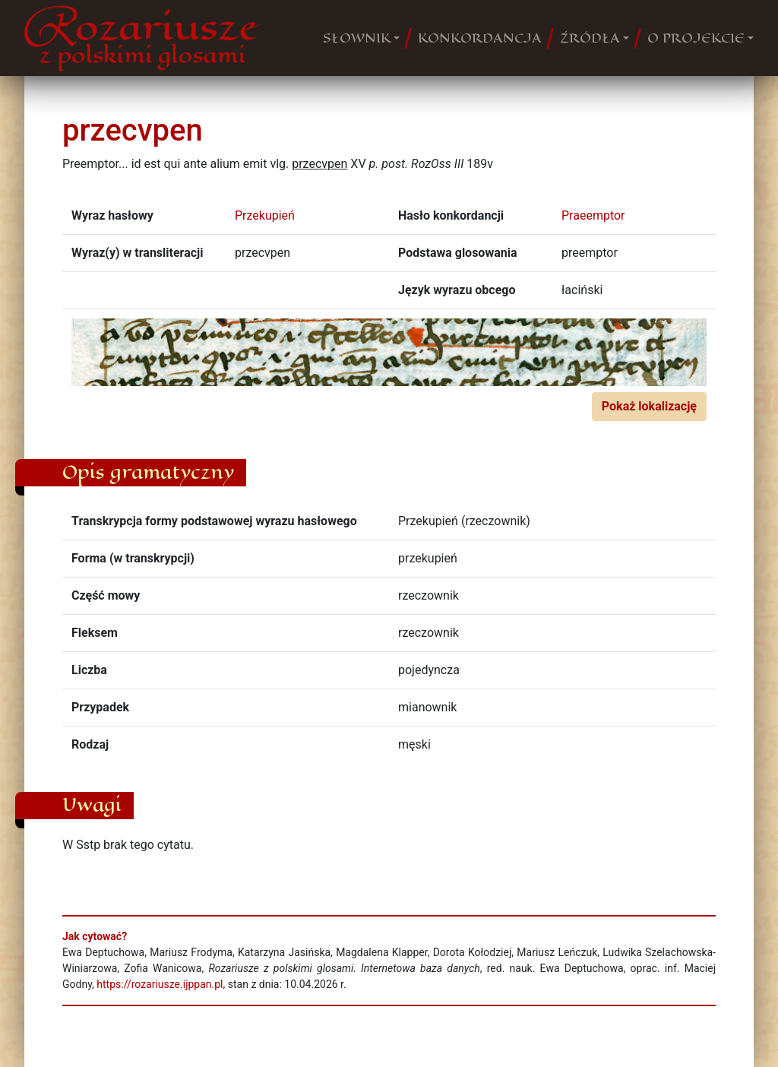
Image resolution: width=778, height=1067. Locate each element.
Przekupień (265, 215)
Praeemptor (593, 215)
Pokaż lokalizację (649, 406)
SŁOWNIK (357, 38)
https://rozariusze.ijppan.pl (159, 984)
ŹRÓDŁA (590, 38)
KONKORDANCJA (480, 38)
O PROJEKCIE (696, 38)
